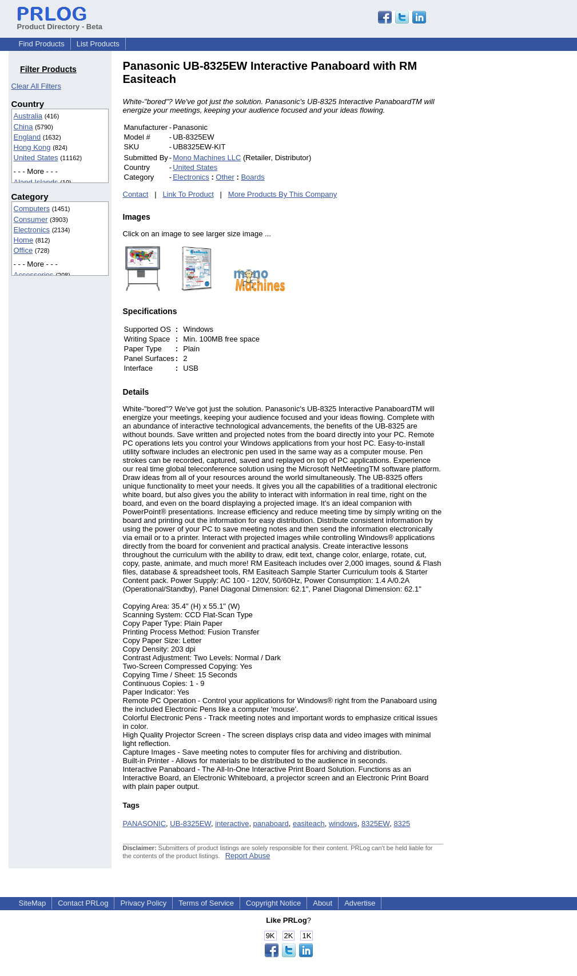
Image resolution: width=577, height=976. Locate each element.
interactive (232, 823)
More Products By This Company (282, 194)
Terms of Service (206, 903)
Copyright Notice (273, 903)
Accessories (34, 275)
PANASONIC (144, 823)
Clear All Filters (36, 86)
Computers (32, 208)
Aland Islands (36, 182)
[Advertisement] (520, 231)
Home (24, 240)
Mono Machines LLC (207, 157)
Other (225, 177)
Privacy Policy (143, 903)
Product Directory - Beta (60, 22)
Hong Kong (32, 147)
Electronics (32, 229)
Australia (28, 116)
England (27, 137)
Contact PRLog (83, 903)
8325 (401, 823)
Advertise (359, 903)
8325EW (375, 823)
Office (23, 250)
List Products (98, 43)
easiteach (309, 823)
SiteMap (32, 903)
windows (343, 823)
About (322, 903)
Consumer (31, 219)
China (23, 126)
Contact (136, 194)
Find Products (42, 43)
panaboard (271, 823)
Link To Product (187, 194)
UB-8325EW (190, 823)
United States (36, 157)
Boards (252, 177)
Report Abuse (247, 855)
